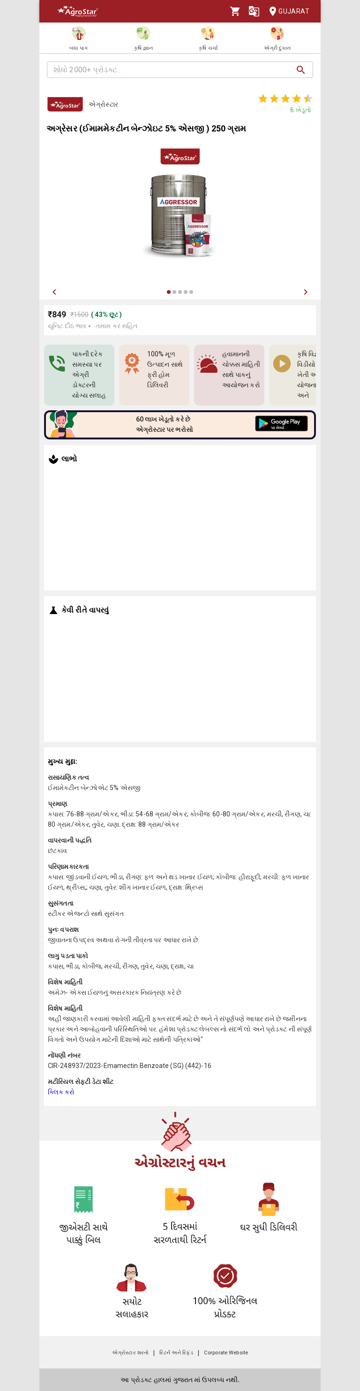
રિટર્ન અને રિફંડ (176, 1353)
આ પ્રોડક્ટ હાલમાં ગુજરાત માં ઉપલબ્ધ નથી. (180, 1379)
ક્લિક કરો (61, 1092)
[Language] (254, 11)
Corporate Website (226, 1353)
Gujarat (286, 11)
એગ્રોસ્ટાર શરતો (130, 1353)
